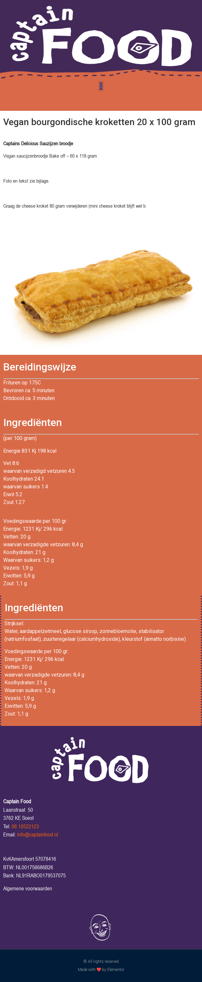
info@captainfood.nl (37, 834)
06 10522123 (25, 826)
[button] (101, 86)
